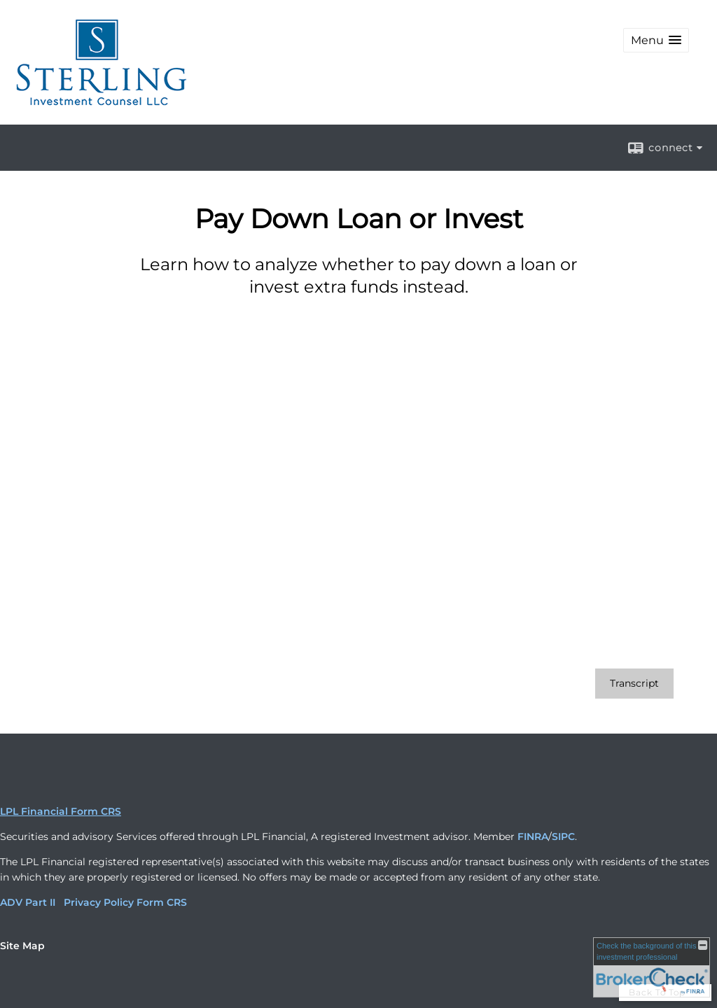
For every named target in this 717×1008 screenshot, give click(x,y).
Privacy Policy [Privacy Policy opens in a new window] (99, 902)
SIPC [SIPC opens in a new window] (563, 836)
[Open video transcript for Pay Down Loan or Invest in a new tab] (634, 683)
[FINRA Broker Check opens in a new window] (651, 967)
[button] (656, 40)
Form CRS (162, 902)
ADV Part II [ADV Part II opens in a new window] (27, 902)
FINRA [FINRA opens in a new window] (532, 836)
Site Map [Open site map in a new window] (22, 945)
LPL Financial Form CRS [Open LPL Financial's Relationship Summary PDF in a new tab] (60, 811)
